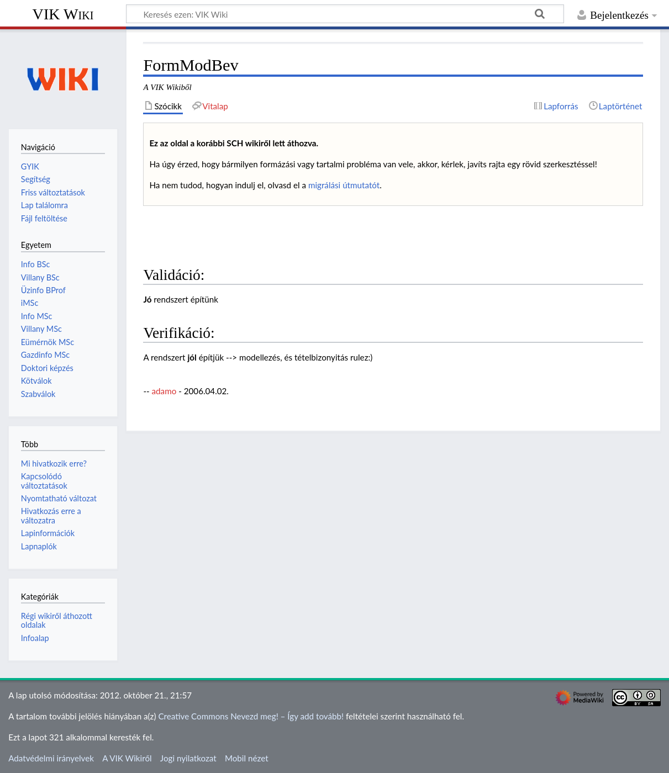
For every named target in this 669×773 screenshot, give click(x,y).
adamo (164, 391)
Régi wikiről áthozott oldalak (56, 620)
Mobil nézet (246, 758)
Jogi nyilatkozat (188, 758)
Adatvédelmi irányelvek (51, 758)
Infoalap (35, 638)
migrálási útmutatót (344, 185)
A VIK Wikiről (126, 758)
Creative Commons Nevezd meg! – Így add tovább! (251, 716)
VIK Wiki (63, 14)
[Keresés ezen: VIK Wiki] (345, 14)
